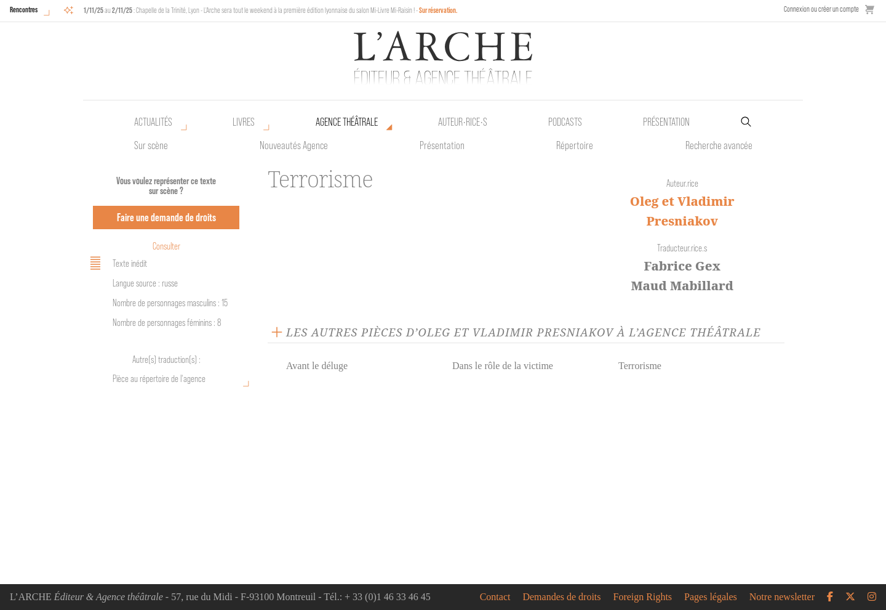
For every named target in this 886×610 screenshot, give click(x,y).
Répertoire (574, 145)
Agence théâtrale (347, 122)
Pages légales (710, 597)
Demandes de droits (561, 597)
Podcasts (565, 122)
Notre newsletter (782, 597)
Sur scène (151, 145)
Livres (244, 122)
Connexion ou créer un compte (821, 9)
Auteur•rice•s (462, 122)
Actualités (153, 122)
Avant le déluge (317, 365)
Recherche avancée (718, 145)
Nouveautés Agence (294, 145)
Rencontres (24, 9)
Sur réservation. (438, 10)
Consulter (166, 246)
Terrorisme (639, 365)
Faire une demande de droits (166, 217)
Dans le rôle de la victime (502, 365)
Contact (495, 597)
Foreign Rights (642, 597)
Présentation (442, 145)
